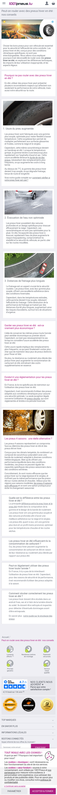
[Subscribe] (40, 747)
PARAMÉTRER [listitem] (14, 791)
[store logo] (20, 3)
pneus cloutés (33, 398)
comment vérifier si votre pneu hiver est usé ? (27, 178)
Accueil (5, 637)
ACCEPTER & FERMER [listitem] (42, 791)
